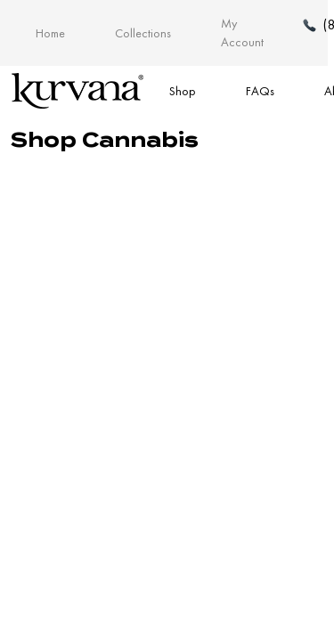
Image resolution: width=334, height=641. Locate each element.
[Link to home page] (77, 91)
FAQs (260, 91)
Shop (182, 91)
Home (50, 33)
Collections (143, 33)
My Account (242, 32)
